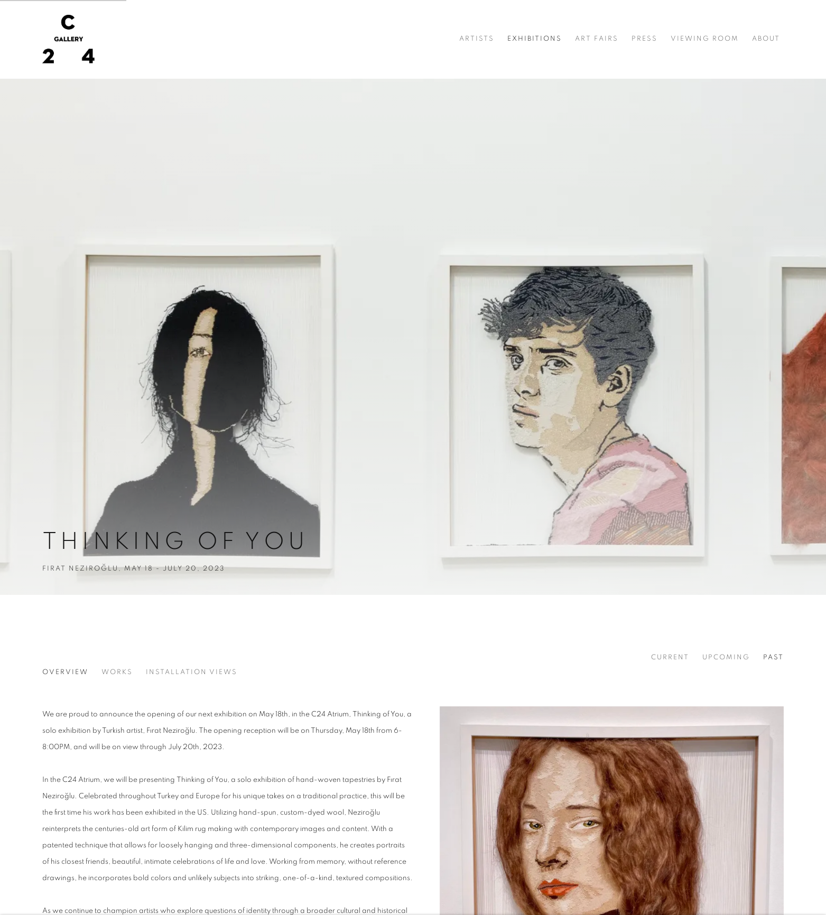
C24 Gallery (68, 39)
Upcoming (726, 657)
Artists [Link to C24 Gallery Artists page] (476, 38)
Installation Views (191, 672)
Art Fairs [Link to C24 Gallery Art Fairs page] (596, 38)
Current (670, 657)
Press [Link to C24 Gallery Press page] (644, 38)
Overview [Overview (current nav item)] (65, 672)
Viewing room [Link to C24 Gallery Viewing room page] (705, 38)
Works (117, 672)
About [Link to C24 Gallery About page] (766, 38)
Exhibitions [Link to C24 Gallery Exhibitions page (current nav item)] (534, 38)
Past (773, 657)
